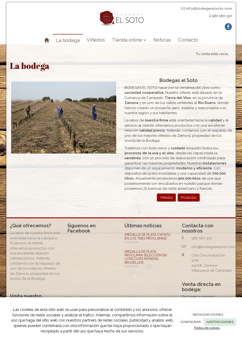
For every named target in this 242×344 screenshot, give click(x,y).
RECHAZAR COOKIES (208, 314)
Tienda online (129, 40)
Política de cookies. (207, 328)
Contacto (188, 40)
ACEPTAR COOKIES (219, 322)
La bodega (68, 40)
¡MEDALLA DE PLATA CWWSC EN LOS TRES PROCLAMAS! (148, 236)
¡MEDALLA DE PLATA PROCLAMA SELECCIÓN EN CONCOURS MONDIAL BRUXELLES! (146, 257)
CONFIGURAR (191, 322)
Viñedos (96, 40)
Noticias (162, 40)
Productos (189, 197)
